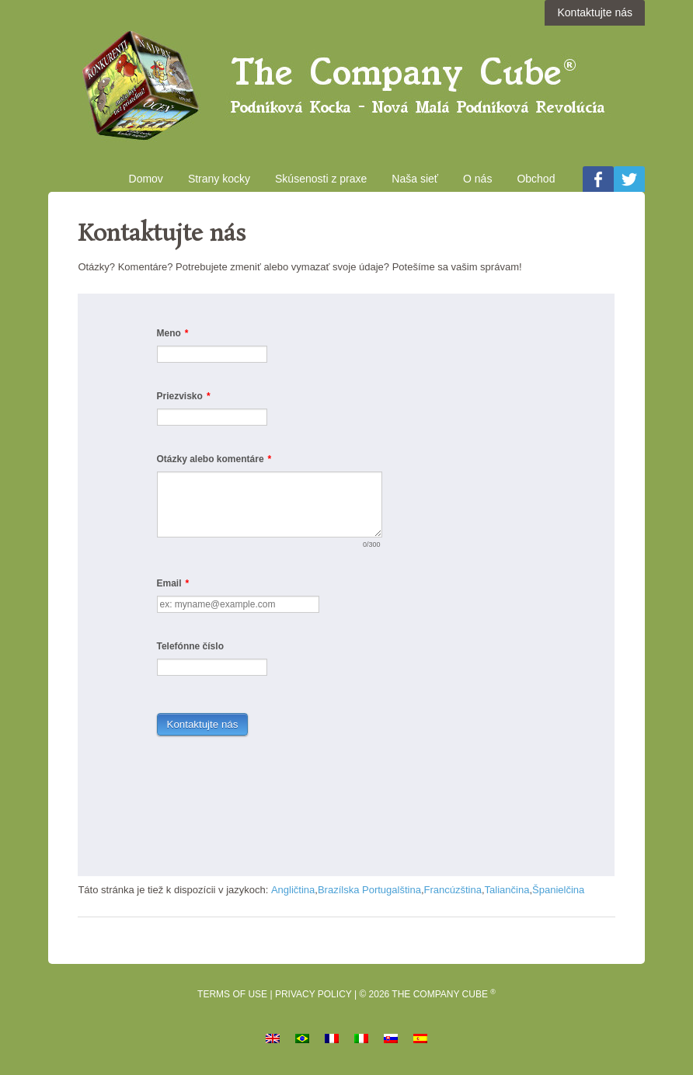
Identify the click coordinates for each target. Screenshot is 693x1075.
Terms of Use (232, 994)
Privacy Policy (313, 994)
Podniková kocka (346, 88)
